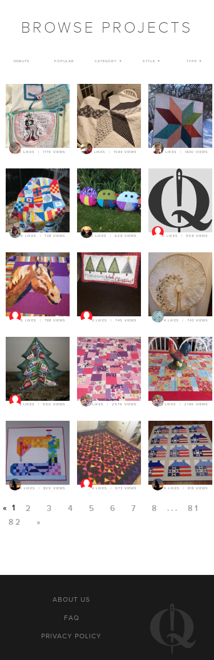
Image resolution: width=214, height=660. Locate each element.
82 (15, 522)
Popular (64, 61)
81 (194, 508)
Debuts (22, 61)
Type (192, 61)
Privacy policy (71, 636)
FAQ (71, 618)
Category (106, 61)
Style (149, 61)
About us (71, 599)
